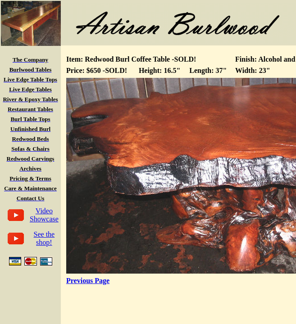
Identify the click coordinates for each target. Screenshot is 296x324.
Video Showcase (44, 215)
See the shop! (44, 238)
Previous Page (87, 280)
